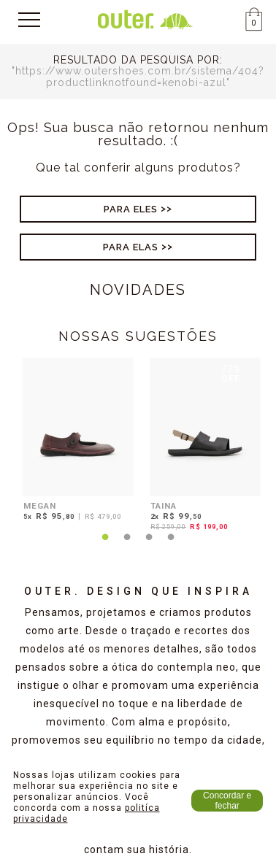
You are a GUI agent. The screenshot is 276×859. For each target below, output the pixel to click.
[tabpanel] (74, 441)
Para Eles (131, 209)
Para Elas (130, 247)
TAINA (163, 506)
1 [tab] (105, 546)
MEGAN (39, 506)
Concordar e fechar (227, 800)
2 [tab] (127, 546)
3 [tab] (149, 546)
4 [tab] (171, 546)
